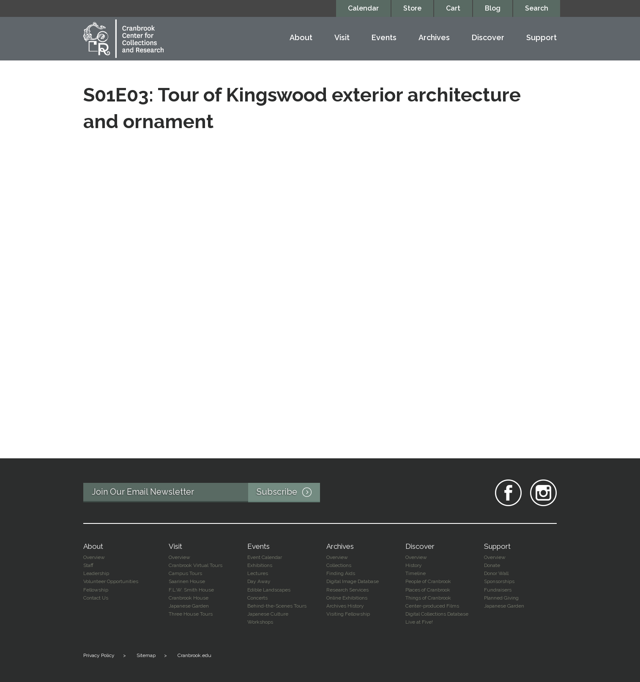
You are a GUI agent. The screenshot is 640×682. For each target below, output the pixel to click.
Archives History (345, 606)
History (413, 565)
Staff (88, 565)
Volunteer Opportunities (110, 581)
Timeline (415, 573)
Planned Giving (501, 598)
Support (541, 38)
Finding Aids (340, 573)
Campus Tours (185, 573)
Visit (342, 38)
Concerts (257, 598)
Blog (493, 8)
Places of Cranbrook (427, 590)
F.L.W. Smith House (191, 590)
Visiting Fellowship (348, 614)
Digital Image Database (352, 581)
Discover (488, 38)
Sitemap (146, 655)
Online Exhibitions (346, 598)
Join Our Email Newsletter (206, 492)
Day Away (259, 581)
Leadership (96, 573)
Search (536, 8)
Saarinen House (187, 581)
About (301, 38)
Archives (434, 38)
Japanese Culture (267, 614)
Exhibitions (259, 565)
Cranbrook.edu (194, 655)
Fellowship (95, 590)
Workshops (260, 622)
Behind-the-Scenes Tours (276, 606)
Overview (94, 557)
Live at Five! (419, 622)
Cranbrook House (188, 598)
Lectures (257, 573)
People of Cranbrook (428, 581)
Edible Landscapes (268, 590)
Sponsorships (499, 581)
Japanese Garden (189, 606)
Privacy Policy (99, 655)
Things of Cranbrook (428, 598)
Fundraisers (497, 590)
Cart (453, 8)
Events (384, 38)
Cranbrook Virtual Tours (195, 565)
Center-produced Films (432, 606)
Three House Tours (191, 614)
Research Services (347, 590)
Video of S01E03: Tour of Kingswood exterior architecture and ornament (320, 288)
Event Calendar (264, 557)
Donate (492, 565)
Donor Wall (496, 573)
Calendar (363, 8)
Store (412, 8)
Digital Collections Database (436, 614)
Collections (338, 565)
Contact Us (95, 598)
